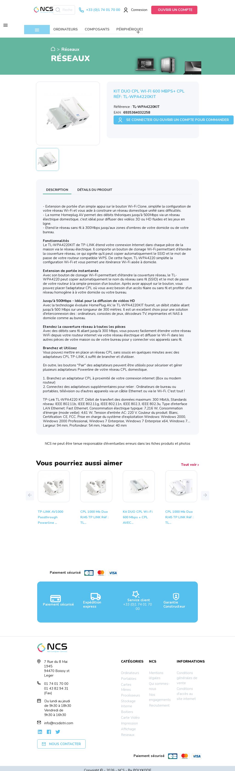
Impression (129, 719)
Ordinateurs (130, 669)
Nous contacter (61, 740)
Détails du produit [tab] (94, 186)
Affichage (128, 725)
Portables (128, 674)
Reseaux (127, 731)
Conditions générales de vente (187, 674)
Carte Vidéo (130, 713)
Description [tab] (57, 186)
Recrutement (159, 701)
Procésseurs (130, 691)
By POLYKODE (139, 766)
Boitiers (127, 708)
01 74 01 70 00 (56, 680)
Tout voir (190, 461)
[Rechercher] (64, 10)
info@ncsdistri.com (58, 719)
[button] (30, 491)
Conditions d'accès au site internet (186, 690)
